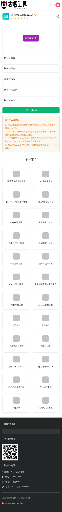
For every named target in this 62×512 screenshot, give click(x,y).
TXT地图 (16, 486)
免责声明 (16, 481)
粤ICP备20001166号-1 (12, 503)
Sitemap (25, 486)
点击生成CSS (31, 110)
